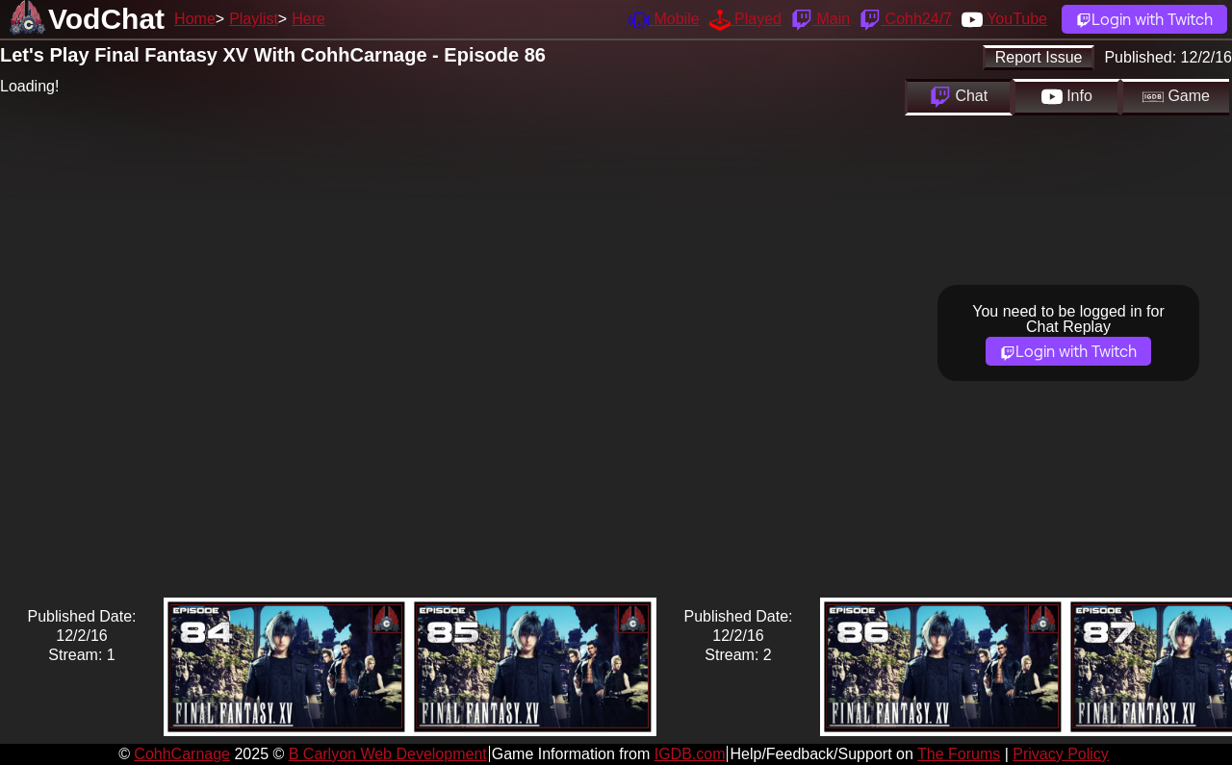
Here (308, 19)
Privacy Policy (1061, 754)
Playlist (253, 19)
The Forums (958, 754)
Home (195, 19)
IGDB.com (690, 754)
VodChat (106, 19)
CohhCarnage (182, 754)
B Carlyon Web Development (388, 754)
